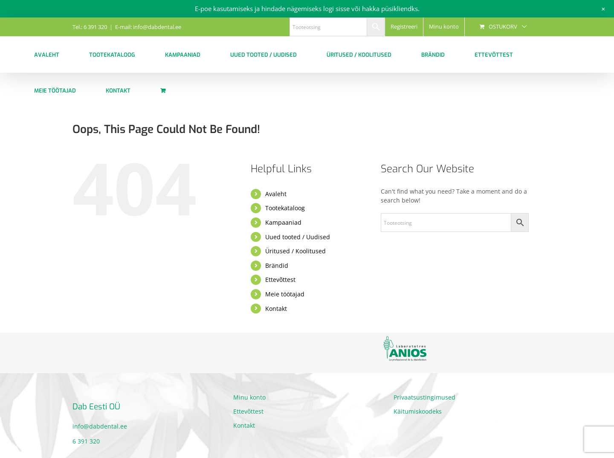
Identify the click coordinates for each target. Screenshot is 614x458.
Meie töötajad (284, 294)
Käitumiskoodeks (418, 411)
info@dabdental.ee (99, 426)
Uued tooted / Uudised (297, 237)
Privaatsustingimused (424, 397)
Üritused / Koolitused (295, 251)
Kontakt (276, 308)
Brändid (276, 265)
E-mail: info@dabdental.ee (148, 27)
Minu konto (249, 397)
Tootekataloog (285, 208)
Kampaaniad (283, 222)
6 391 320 (86, 441)
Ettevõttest (280, 279)
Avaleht (276, 194)
